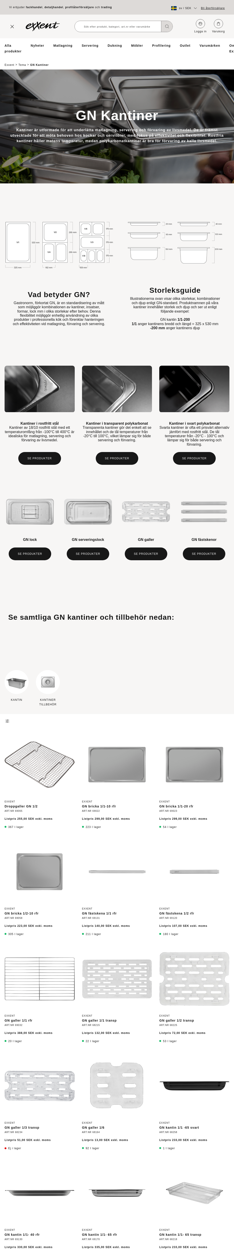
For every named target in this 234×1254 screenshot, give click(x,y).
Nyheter (37, 45)
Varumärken (209, 45)
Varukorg (218, 26)
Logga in (200, 26)
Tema (22, 61)
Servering (90, 45)
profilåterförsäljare (79, 7)
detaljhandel (54, 7)
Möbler (137, 45)
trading (106, 7)
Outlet (185, 45)
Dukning (115, 45)
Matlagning (62, 45)
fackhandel (34, 7)
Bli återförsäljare (213, 8)
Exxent (9, 61)
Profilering (161, 45)
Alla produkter (13, 48)
